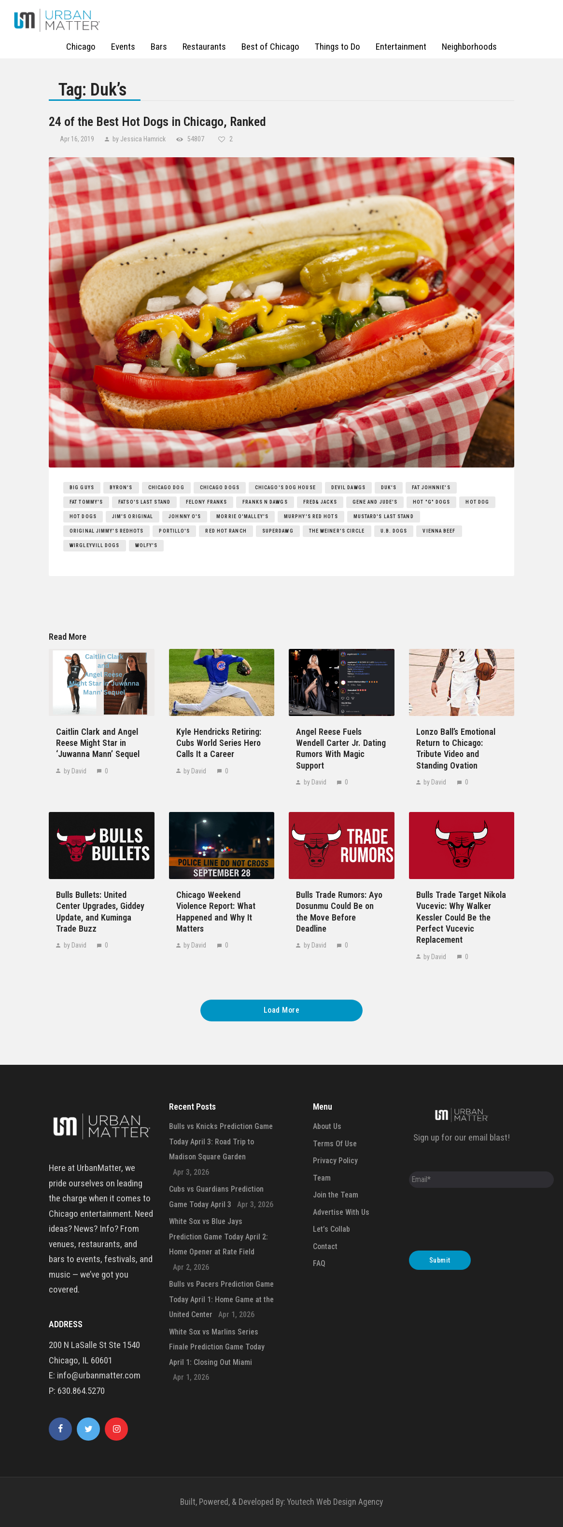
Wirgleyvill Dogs (95, 545)
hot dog (477, 502)
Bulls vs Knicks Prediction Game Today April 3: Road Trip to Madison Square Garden (221, 1141)
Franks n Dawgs (264, 502)
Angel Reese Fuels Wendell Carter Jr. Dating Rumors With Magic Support (341, 748)
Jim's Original (132, 516)
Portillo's (174, 531)
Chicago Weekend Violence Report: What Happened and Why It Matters (215, 912)
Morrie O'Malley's (242, 516)
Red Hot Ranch (225, 531)
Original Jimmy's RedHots (106, 531)
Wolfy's (146, 545)
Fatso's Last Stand (144, 502)
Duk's (389, 487)
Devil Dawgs (348, 487)
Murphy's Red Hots (311, 516)
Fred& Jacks (320, 502)
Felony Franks (206, 502)
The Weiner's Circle (337, 531)
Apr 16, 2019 (78, 139)
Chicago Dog (166, 487)
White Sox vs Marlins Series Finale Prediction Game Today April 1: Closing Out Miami (217, 1347)
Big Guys (82, 487)
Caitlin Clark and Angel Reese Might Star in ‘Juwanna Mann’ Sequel (98, 743)
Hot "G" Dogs (431, 502)
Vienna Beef (438, 531)
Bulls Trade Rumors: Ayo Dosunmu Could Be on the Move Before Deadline (339, 912)
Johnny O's (185, 516)
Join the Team (335, 1194)
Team (322, 1178)
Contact (325, 1246)
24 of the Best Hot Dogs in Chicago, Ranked (157, 121)
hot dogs (83, 516)
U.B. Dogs (394, 531)
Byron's (121, 487)
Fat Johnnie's (431, 487)
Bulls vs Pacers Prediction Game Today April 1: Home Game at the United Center (221, 1299)
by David (75, 771)
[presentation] (482, 1221)
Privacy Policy (335, 1160)
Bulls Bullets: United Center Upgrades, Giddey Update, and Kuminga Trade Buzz (100, 912)
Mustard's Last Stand (383, 516)
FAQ (319, 1263)
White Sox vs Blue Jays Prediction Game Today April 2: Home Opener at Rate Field (218, 1236)
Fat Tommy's (86, 502)
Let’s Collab (331, 1229)
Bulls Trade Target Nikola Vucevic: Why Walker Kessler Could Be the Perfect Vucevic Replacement (461, 917)
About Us (327, 1126)
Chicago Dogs (219, 487)
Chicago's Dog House (285, 487)
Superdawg (278, 531)
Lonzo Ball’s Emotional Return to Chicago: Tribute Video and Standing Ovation (455, 748)
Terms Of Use (335, 1143)
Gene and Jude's (375, 502)
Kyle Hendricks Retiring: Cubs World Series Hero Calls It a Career (218, 743)
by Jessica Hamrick (139, 139)
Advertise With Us (341, 1212)
